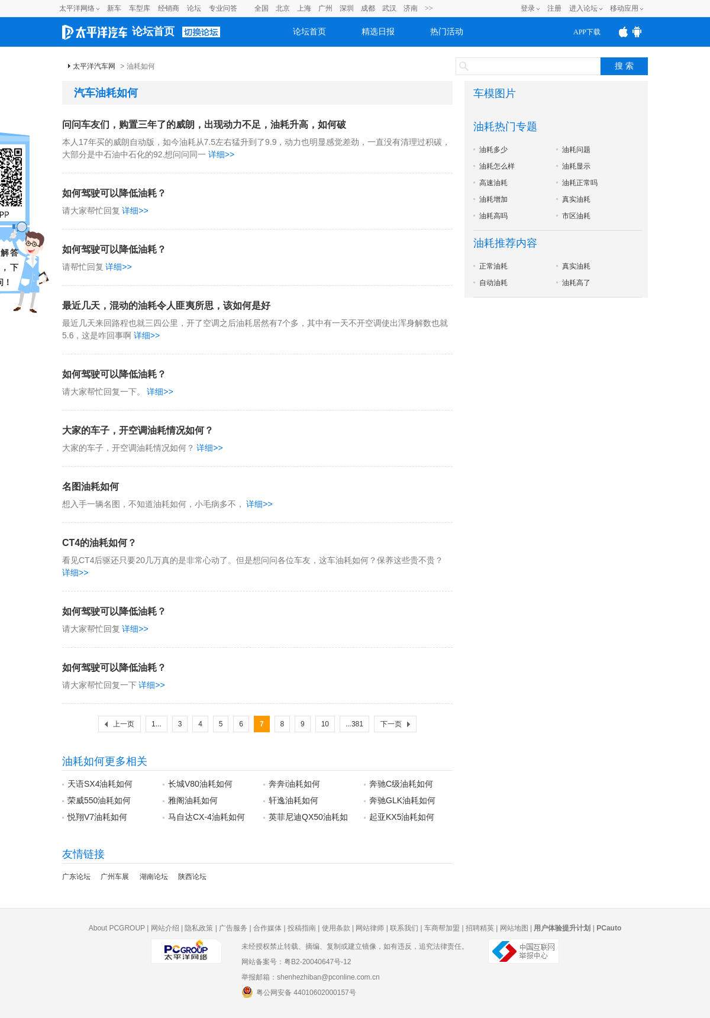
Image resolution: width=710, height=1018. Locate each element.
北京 (283, 8)
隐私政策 (199, 928)
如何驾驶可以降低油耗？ (114, 193)
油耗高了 (576, 283)
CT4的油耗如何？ (99, 543)
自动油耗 (493, 283)
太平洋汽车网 (94, 66)
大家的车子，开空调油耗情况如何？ (138, 430)
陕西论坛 (192, 876)
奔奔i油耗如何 (294, 783)
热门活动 (446, 31)
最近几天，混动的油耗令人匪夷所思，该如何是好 (166, 305)
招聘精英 (480, 928)
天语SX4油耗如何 (100, 783)
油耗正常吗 (580, 183)
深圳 (347, 8)
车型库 (139, 8)
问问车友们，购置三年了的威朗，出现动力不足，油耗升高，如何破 (204, 124)
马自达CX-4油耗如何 (206, 817)
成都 (368, 8)
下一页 (391, 724)
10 (325, 724)
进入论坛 (583, 8)
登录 (528, 8)
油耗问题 (576, 150)
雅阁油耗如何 (193, 800)
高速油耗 (493, 183)
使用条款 (336, 928)
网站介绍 (165, 928)
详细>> (221, 154)
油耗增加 (493, 199)
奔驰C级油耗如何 (401, 783)
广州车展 (115, 876)
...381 (354, 724)
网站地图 (514, 928)
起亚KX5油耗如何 (401, 817)
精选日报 (378, 31)
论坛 (194, 8)
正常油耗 (493, 266)
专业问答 (223, 8)
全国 (261, 8)
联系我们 (404, 928)
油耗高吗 (493, 216)
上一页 (123, 724)
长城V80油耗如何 (200, 783)
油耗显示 (576, 166)
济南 (411, 8)
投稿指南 (302, 928)
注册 (554, 8)
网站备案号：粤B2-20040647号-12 (296, 962)
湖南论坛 (154, 876)
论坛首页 (153, 31)
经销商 (168, 8)
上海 (304, 8)
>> (429, 8)
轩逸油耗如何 (293, 800)
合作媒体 (267, 928)
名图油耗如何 (90, 486)
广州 (325, 8)
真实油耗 (576, 199)
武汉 (389, 8)
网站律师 (370, 928)
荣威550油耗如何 (99, 800)
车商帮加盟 (442, 928)
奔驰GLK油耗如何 (402, 800)
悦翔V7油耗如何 (97, 817)
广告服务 (233, 928)
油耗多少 (493, 150)
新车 (114, 8)
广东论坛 (76, 876)
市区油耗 (576, 216)
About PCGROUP (117, 928)
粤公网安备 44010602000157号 (298, 992)
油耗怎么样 (497, 166)
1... (156, 724)
